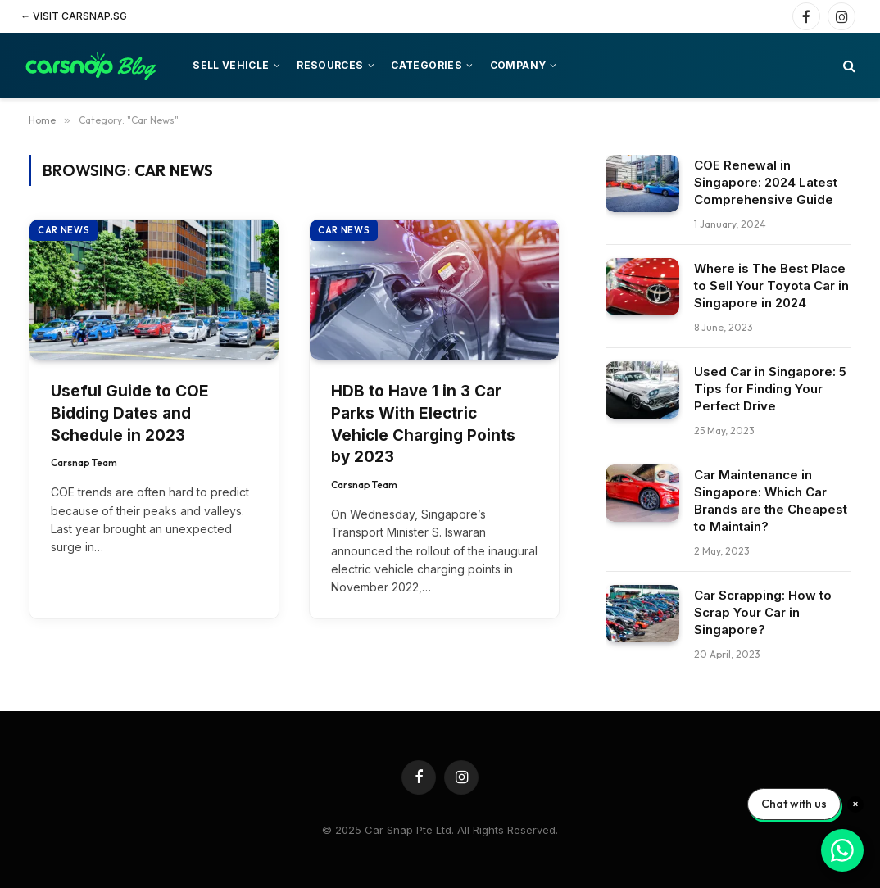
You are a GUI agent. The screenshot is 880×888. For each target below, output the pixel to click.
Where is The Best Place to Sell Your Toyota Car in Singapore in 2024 (771, 285)
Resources (330, 65)
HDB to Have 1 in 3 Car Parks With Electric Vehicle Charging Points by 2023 (423, 424)
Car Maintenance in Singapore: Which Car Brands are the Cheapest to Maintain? (770, 500)
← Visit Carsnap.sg (73, 16)
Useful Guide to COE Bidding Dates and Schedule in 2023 (130, 413)
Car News (63, 230)
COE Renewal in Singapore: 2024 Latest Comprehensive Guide (765, 182)
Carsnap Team (84, 462)
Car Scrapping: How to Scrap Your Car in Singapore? (763, 612)
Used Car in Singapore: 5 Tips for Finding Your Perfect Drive (770, 389)
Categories (426, 65)
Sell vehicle (231, 65)
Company (518, 65)
